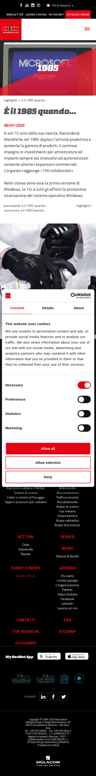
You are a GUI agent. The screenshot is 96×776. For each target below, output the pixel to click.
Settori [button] (26, 536)
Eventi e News (26, 575)
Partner (67, 589)
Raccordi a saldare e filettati (26, 488)
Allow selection (48, 463)
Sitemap (67, 631)
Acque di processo (67, 524)
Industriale (26, 549)
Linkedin (67, 603)
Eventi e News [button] (25, 568)
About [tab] (79, 308)
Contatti (25, 619)
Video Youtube (67, 594)
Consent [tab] (17, 308)
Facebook (67, 598)
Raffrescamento (67, 497)
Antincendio (67, 488)
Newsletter (14, 14)
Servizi (67, 536)
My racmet (56, 14)
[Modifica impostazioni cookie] (53, 743)
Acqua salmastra (67, 520)
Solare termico (67, 515)
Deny (48, 477)
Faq (67, 619)
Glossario (25, 643)
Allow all (48, 448)
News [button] (67, 548)
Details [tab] (48, 308)
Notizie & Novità (67, 556)
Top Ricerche (25, 631)
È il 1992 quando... (34, 205)
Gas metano (67, 511)
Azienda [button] (67, 568)
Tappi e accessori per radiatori (25, 501)
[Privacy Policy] (35, 742)
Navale (26, 553)
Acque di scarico (67, 506)
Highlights (10, 100)
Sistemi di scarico (26, 492)
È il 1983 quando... (33, 210)
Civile (25, 544)
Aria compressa (67, 492)
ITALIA (60, 5)
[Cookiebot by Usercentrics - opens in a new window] (70, 296)
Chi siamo (67, 575)
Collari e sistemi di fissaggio (26, 497)
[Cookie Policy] (51, 742)
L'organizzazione (67, 585)
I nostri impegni (67, 580)
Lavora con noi (36, 14)
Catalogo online (77, 14)
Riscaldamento (67, 501)
